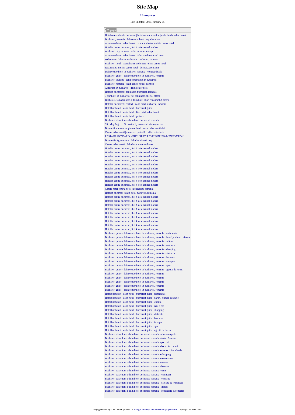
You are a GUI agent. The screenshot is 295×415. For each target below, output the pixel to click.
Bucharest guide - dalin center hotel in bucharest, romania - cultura (139, 241)
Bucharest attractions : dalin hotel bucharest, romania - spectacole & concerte (144, 390)
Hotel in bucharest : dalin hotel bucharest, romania (131, 91)
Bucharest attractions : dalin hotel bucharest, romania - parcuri (137, 342)
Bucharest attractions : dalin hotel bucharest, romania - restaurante (139, 358)
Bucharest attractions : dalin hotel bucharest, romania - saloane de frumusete (144, 382)
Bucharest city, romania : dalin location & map (129, 51)
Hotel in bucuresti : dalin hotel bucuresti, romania (130, 192)
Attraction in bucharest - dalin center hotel (126, 87)
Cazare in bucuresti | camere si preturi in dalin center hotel (134, 132)
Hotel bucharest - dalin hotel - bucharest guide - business (134, 318)
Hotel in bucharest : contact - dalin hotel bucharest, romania (135, 103)
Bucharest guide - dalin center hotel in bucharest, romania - (135, 273)
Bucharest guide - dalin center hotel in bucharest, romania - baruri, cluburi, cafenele (147, 237)
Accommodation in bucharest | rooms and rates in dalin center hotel (139, 43)
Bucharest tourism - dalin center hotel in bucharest (130, 79)
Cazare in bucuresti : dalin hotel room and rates (129, 144)
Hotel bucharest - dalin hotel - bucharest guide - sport (132, 326)
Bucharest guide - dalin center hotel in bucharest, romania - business (140, 257)
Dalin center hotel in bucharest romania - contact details (133, 71)
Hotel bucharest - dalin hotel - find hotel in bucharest (132, 112)
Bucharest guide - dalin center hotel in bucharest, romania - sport (138, 265)
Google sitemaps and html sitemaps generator (155, 409)
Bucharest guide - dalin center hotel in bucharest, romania (134, 75)
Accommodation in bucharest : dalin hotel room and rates (134, 55)
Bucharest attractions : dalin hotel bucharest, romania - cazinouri (138, 374)
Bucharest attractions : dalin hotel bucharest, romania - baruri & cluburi (141, 346)
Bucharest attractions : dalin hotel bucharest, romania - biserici (137, 366)
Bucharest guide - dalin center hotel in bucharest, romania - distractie (140, 253)
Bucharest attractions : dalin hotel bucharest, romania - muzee (136, 362)
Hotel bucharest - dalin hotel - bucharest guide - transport (134, 322)
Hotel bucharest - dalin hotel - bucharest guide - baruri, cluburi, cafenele (142, 297)
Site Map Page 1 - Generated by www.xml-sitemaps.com (134, 124)
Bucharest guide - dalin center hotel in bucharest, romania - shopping (140, 249)
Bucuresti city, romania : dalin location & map (128, 140)
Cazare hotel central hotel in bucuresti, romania (129, 188)
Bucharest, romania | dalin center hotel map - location (132, 39)
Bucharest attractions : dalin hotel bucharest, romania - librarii (136, 386)
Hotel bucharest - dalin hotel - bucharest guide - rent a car (134, 305)
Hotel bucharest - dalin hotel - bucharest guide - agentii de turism (138, 330)
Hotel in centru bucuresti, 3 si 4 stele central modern (131, 47)
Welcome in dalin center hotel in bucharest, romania (131, 59)
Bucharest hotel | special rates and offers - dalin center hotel (135, 63)
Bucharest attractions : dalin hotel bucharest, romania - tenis (135, 370)
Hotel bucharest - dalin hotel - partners (124, 116)
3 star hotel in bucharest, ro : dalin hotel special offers (132, 95)
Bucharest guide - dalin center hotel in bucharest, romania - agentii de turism (144, 269)
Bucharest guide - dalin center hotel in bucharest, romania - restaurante (141, 233)
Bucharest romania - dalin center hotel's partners (129, 83)
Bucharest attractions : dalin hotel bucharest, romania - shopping (138, 354)
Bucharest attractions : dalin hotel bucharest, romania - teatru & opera (140, 338)
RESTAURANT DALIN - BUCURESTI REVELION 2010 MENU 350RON (144, 136)
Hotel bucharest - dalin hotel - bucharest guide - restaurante (135, 293)
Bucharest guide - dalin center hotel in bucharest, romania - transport (140, 261)
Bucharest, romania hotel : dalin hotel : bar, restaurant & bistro (137, 99)
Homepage (147, 15)
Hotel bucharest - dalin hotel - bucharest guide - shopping (134, 309)
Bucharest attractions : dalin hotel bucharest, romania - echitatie (137, 378)
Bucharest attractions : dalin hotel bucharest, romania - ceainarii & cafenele (143, 350)
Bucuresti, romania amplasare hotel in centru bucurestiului (135, 128)
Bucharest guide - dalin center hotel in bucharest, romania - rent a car (140, 245)
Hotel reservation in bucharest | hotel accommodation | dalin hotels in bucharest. (146, 35)
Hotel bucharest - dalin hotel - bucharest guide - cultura (133, 301)
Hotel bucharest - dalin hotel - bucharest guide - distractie (134, 314)
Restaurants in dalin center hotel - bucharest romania (132, 67)
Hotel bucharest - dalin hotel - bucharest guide (128, 108)
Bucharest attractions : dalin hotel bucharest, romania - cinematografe (140, 334)
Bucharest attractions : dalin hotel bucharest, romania (132, 120)
